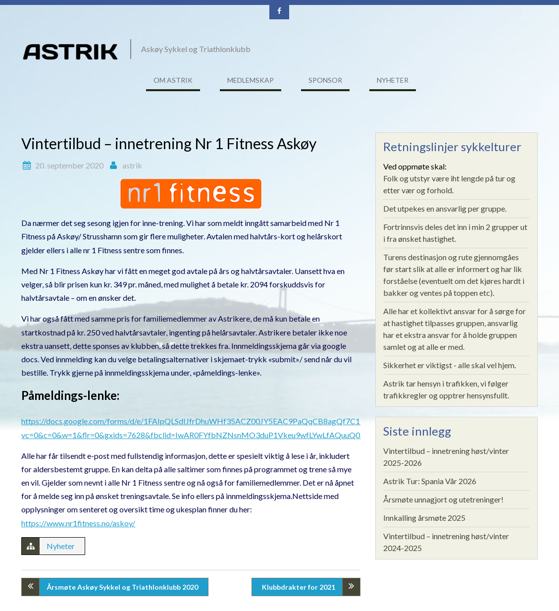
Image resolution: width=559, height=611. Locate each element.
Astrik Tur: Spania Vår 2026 (429, 481)
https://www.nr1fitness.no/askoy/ (78, 523)
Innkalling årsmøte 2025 (424, 517)
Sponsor (325, 80)
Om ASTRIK (173, 80)
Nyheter (392, 80)
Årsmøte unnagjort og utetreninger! (443, 499)
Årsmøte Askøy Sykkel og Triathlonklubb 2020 (122, 587)
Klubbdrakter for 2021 (298, 587)
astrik (132, 165)
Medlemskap (250, 80)
